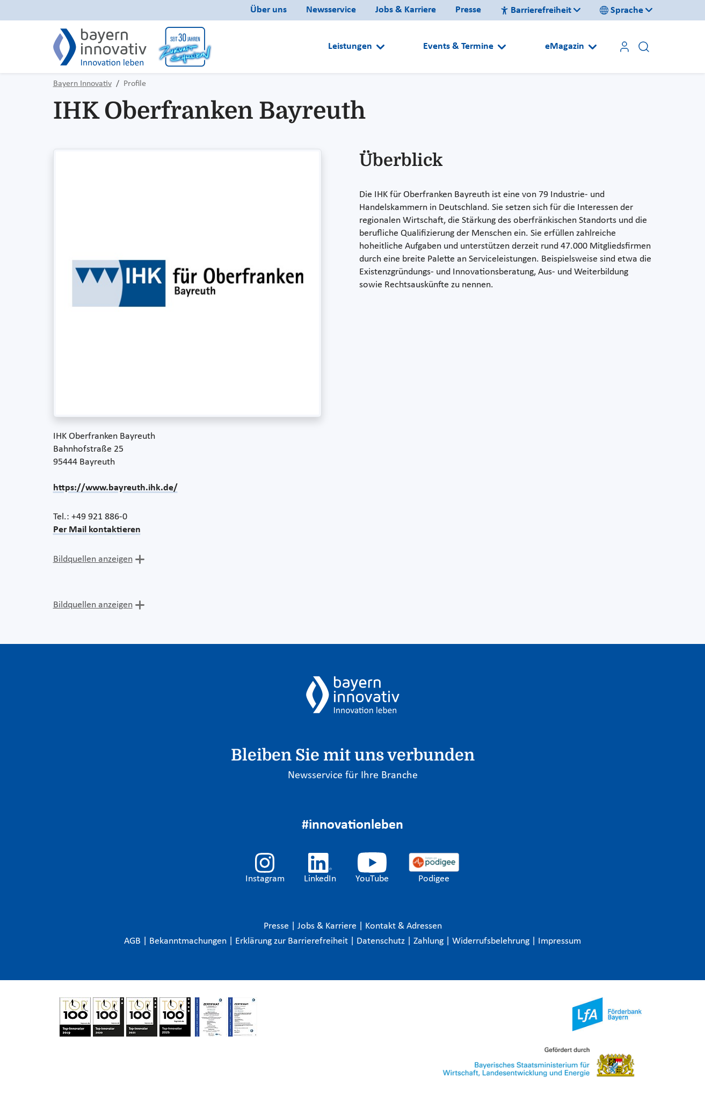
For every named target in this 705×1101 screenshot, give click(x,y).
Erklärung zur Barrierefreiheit (292, 941)
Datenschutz (382, 941)
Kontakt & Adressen (403, 926)
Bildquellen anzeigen (93, 559)
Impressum (559, 941)
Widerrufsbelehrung (492, 941)
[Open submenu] (380, 46)
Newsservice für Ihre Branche (353, 775)
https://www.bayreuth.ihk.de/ (115, 488)
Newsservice (331, 10)
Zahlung (429, 941)
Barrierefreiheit (535, 10)
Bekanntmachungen (189, 941)
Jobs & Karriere (405, 10)
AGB (133, 941)
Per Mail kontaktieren (97, 530)
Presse (468, 10)
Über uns (268, 10)
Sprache (621, 10)
